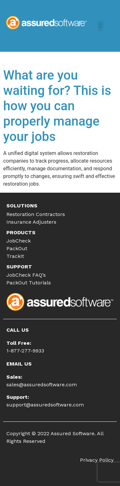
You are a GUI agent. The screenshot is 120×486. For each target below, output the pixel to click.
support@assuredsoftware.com (45, 405)
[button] (100, 26)
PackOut (16, 248)
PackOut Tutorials (28, 283)
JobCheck (18, 241)
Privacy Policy (97, 460)
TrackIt (15, 256)
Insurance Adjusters (31, 222)
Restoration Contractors (35, 214)
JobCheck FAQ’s (26, 275)
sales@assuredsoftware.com (41, 385)
